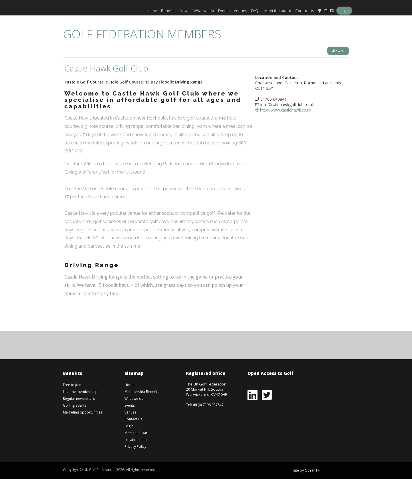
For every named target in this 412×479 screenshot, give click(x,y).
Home (152, 10)
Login (344, 10)
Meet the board (277, 10)
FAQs (255, 10)
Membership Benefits (141, 391)
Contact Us (304, 10)
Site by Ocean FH (306, 470)
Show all (338, 50)
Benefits (168, 10)
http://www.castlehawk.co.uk (285, 110)
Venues (240, 10)
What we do (203, 10)
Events (224, 10)
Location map (135, 439)
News (184, 10)
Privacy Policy (135, 446)
